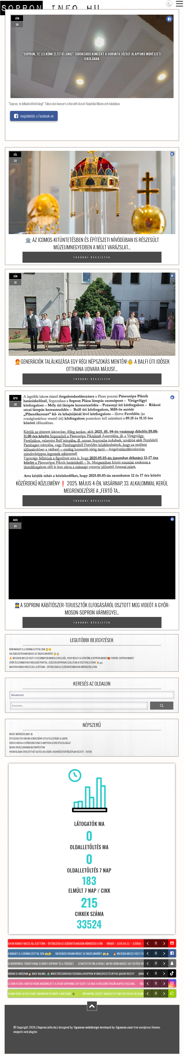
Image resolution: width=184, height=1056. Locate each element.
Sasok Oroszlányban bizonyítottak (27, 747)
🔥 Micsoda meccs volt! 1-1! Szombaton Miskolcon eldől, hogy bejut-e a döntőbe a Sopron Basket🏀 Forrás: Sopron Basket (71, 658)
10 (15, 282)
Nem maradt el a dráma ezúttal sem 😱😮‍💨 (30, 649)
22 (15, 160)
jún (17, 18)
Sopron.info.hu (47, 1027)
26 (17, 24)
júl (15, 154)
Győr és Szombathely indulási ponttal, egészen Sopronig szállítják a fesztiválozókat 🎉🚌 (56, 662)
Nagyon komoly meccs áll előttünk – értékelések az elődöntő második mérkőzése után (53, 666)
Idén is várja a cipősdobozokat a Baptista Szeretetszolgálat (40, 743)
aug (15, 520)
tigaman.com (124, 1027)
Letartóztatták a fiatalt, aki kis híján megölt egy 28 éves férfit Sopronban (121, 964)
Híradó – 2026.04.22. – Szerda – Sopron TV (132, 943)
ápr (15, 398)
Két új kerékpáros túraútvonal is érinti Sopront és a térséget (40, 964)
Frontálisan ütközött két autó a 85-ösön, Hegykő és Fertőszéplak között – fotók (50, 751)
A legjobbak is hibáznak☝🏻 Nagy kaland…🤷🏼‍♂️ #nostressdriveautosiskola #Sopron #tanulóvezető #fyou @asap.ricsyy (70, 974)
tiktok (172, 973)
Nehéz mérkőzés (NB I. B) (21, 734)
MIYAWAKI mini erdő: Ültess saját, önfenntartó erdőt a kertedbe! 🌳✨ (42, 994)
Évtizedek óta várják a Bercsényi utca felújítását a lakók (38, 738)
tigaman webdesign (86, 1027)
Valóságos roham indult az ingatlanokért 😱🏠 (34, 653)
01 (15, 526)
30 (15, 404)
